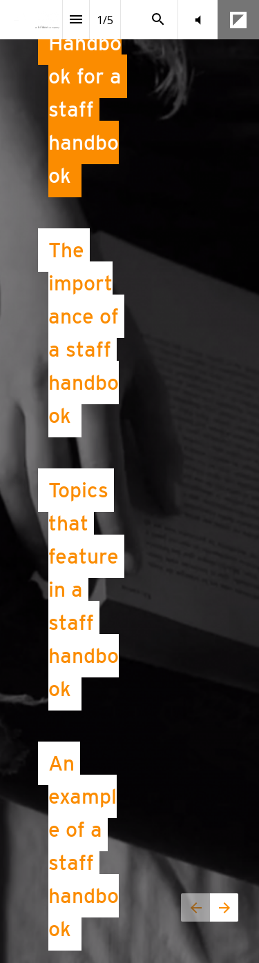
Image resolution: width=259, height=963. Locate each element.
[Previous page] (195, 907)
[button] (198, 19)
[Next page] (224, 907)
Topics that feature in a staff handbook (86, 589)
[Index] (76, 19)
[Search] (158, 19)
